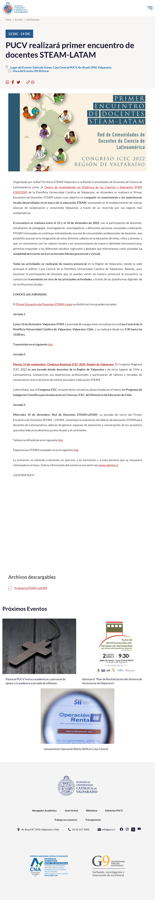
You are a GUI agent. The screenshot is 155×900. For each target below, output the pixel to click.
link (50, 344)
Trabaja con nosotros (65, 819)
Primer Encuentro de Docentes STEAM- (40, 304)
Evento (18, 19)
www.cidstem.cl (108, 465)
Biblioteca (91, 810)
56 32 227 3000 (78, 830)
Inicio (8, 19)
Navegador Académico (44, 810)
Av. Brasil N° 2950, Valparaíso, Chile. (38, 830)
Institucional (32, 19)
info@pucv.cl (106, 830)
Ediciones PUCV (114, 810)
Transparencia (93, 819)
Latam (69, 304)
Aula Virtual (71, 810)
